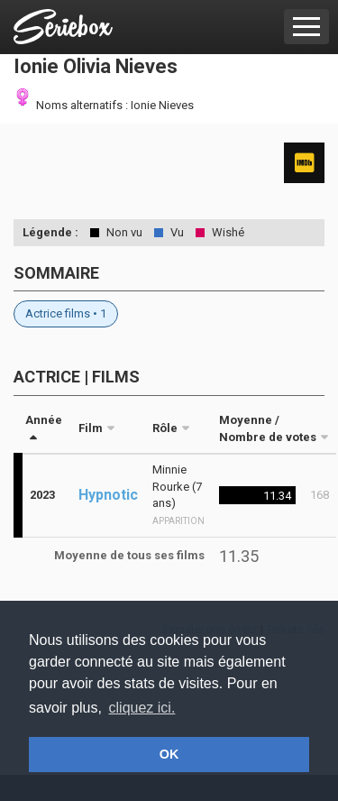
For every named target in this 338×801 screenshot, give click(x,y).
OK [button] (169, 754)
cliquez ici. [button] (142, 707)
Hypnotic (108, 494)
